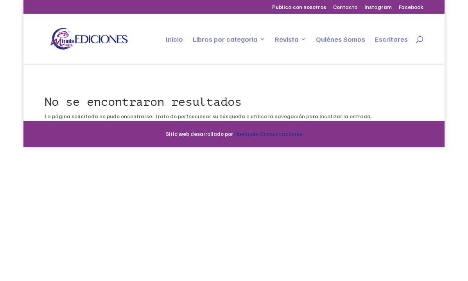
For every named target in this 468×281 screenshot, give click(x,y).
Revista (286, 39)
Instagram (378, 7)
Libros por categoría (225, 39)
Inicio (174, 39)
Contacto (345, 7)
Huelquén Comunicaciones (268, 133)
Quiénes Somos (340, 39)
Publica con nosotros (299, 7)
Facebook (411, 7)
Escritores (391, 39)
